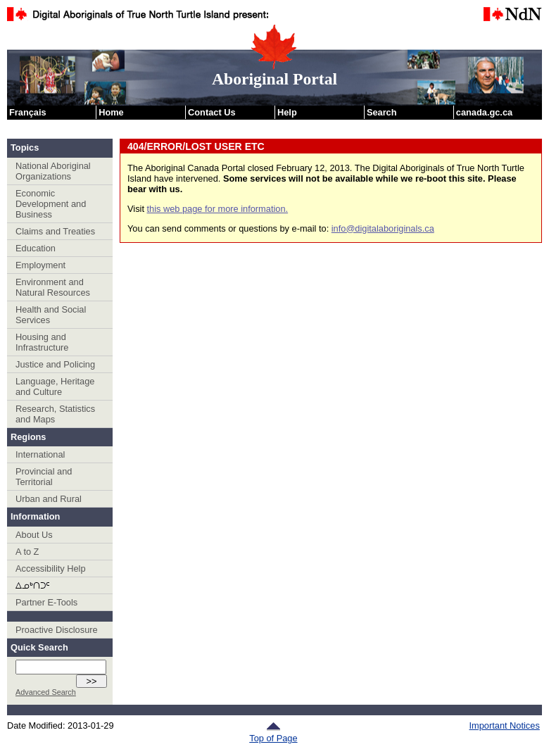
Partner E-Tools (46, 602)
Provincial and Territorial (43, 476)
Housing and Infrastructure (41, 342)
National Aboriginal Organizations (53, 171)
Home (111, 112)
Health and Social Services (50, 314)
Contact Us (212, 112)
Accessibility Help (50, 568)
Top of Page (273, 732)
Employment (40, 265)
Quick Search (39, 647)
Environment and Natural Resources (52, 287)
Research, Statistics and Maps (55, 414)
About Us (34, 534)
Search (382, 112)
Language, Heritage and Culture (54, 386)
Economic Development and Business (50, 204)
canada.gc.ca (484, 112)
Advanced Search (45, 692)
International (40, 454)
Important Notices (504, 725)
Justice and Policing (55, 364)
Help (287, 112)
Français (27, 112)
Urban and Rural (48, 499)
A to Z (27, 551)
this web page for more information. (218, 208)
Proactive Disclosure (56, 629)
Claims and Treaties (55, 231)
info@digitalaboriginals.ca (383, 228)
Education (35, 248)
